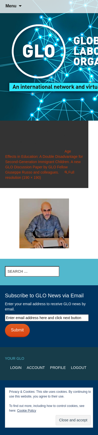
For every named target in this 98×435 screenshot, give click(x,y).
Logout (78, 368)
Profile (58, 368)
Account (36, 368)
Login (16, 368)
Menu (10, 6)
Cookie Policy (26, 410)
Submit (17, 330)
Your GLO (14, 358)
